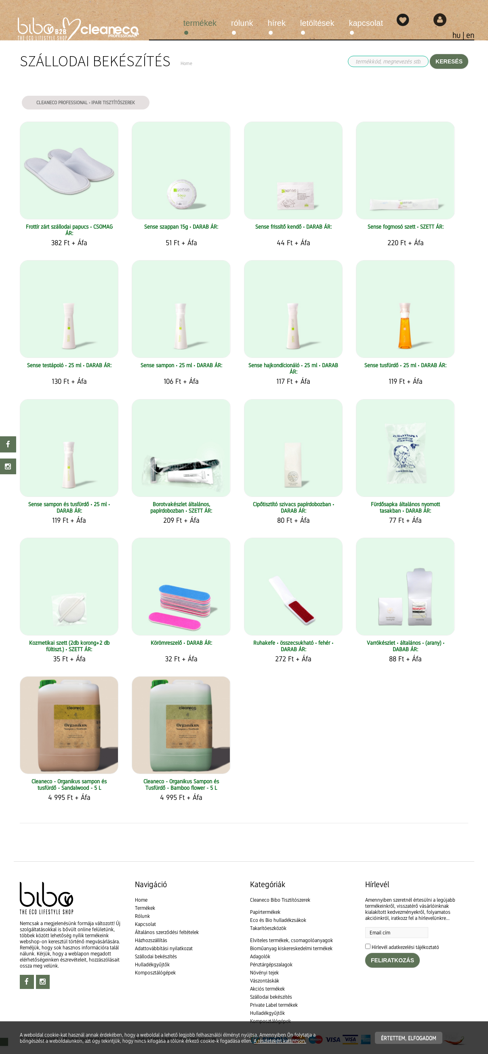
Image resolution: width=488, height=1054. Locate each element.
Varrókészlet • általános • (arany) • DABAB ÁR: (405, 646)
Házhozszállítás (151, 940)
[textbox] (244, 846)
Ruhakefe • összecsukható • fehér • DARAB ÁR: (293, 646)
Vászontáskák (264, 981)
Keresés (449, 61)
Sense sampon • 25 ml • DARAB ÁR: (181, 365)
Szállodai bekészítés (156, 956)
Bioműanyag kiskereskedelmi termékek (291, 948)
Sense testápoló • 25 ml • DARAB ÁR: (69, 365)
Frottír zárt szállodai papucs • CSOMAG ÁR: (69, 229)
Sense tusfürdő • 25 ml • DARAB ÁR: (405, 365)
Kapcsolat (366, 23)
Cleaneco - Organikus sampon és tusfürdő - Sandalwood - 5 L (69, 784)
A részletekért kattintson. (280, 1041)
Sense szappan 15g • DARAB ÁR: (181, 226)
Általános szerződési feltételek (167, 932)
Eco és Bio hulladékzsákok (278, 920)
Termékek (200, 23)
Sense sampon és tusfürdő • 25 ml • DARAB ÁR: (69, 507)
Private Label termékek (274, 1005)
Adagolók (260, 956)
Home (141, 900)
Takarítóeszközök (268, 928)
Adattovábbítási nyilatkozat (164, 948)
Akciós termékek (267, 989)
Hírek (277, 23)
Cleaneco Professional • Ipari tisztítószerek (85, 102)
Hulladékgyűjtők (152, 964)
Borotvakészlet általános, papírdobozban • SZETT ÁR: (181, 507)
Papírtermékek (265, 912)
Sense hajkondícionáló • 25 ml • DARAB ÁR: (293, 368)
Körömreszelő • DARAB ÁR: (181, 643)
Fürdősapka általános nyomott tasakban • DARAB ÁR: (405, 507)
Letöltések (317, 23)
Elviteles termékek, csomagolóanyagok (291, 940)
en (470, 35)
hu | (459, 35)
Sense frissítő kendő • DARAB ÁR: (293, 226)
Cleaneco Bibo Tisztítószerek (280, 900)
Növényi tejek (264, 973)
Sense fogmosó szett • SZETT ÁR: (406, 226)
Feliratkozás (392, 960)
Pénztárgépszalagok (271, 964)
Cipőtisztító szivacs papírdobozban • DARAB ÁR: (293, 507)
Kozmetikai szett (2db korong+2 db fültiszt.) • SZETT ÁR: (69, 646)
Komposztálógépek (155, 973)
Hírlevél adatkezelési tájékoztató (405, 947)
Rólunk (242, 23)
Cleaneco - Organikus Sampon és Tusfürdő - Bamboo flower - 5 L (181, 784)
